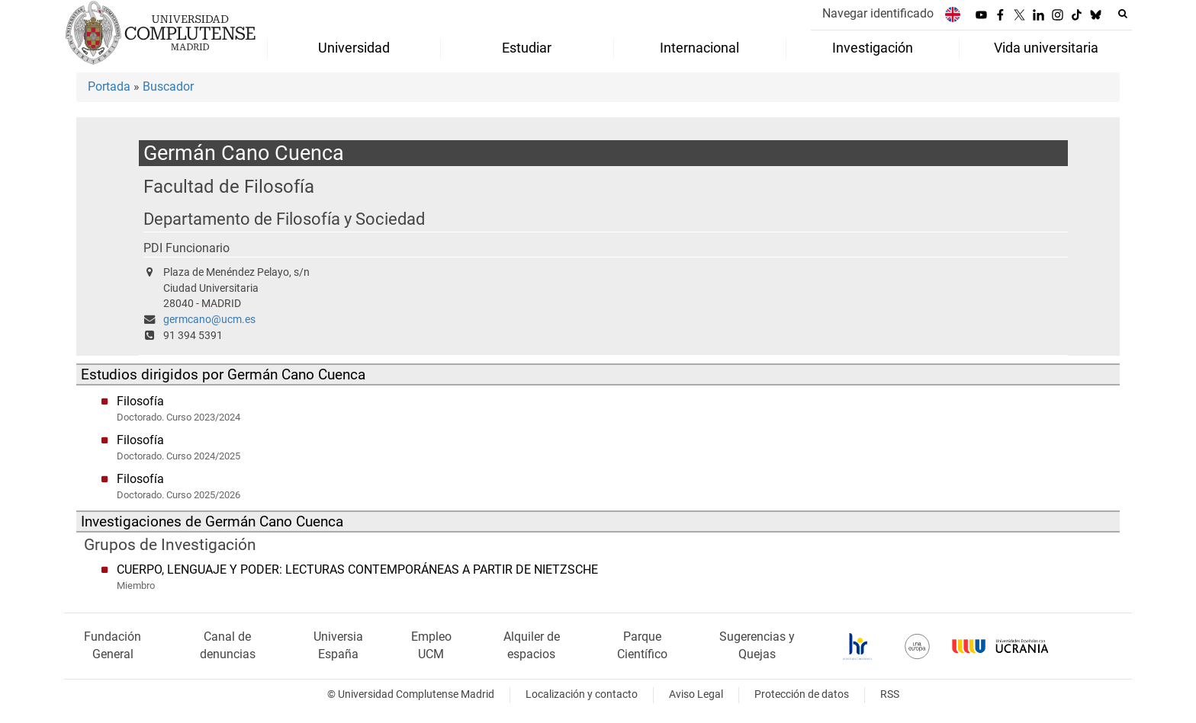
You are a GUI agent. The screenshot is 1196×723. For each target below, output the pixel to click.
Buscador (168, 86)
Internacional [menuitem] (699, 48)
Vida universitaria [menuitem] (1046, 48)
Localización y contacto (582, 694)
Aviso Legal (696, 694)
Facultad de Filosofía (228, 186)
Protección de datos (801, 694)
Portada (109, 86)
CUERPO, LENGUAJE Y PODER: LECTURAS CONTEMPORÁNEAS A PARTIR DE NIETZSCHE (357, 569)
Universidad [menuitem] (354, 48)
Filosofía (140, 401)
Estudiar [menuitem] (526, 48)
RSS (889, 694)
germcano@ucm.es (209, 319)
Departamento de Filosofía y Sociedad (284, 219)
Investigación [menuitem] (872, 48)
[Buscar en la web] (1123, 13)
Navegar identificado (878, 13)
